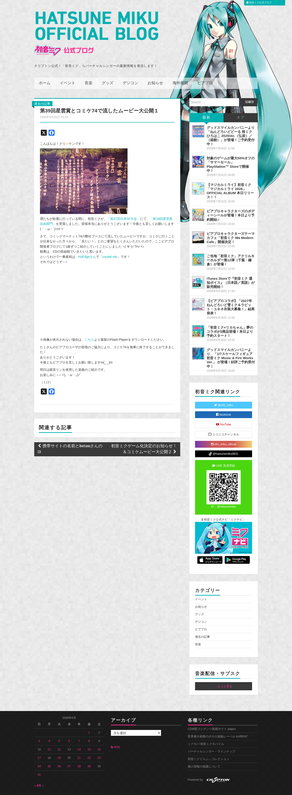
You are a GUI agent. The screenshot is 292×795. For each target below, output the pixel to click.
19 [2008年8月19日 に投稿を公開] (59, 745)
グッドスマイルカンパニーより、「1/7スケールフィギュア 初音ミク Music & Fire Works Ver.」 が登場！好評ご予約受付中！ (231, 345)
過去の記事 (42, 91)
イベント (67, 70)
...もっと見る (223, 673)
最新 (206, 105)
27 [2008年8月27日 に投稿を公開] (69, 753)
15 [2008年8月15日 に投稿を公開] (89, 737)
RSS (115, 734)
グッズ (107, 70)
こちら (89, 327)
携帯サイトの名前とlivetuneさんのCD (70, 436)
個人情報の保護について (204, 754)
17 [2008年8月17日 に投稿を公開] (39, 745)
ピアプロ (205, 70)
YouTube (223, 411)
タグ (241, 105)
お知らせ (155, 70)
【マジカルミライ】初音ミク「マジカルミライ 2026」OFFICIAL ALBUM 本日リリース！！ (230, 178)
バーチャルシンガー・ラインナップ (211, 739)
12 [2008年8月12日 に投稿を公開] (59, 737)
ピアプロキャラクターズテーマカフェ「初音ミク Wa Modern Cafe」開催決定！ (231, 225)
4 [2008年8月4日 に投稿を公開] (49, 728)
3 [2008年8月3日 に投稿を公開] (39, 728)
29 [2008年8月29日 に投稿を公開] (89, 753)
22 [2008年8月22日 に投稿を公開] (89, 745)
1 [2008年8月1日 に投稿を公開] (89, 720)
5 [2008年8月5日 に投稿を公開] (59, 728)
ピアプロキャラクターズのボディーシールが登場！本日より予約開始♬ (231, 203)
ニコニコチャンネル (223, 421)
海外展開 (180, 70)
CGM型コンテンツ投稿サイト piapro (212, 716)
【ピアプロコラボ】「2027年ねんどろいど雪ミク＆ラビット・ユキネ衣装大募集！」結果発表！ (231, 294)
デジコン (130, 70)
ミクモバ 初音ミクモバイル (206, 731)
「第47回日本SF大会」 (123, 206)
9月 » (40, 773)
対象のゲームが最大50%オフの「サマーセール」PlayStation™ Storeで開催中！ (231, 152)
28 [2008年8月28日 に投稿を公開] (79, 753)
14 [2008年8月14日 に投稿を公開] (79, 737)
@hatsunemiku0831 (223, 441)
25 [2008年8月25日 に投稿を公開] (49, 753)
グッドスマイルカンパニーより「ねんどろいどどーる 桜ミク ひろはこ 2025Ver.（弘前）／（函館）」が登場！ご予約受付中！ (231, 123)
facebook (223, 402)
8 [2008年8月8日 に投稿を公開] (89, 728)
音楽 (88, 70)
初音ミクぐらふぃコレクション (208, 746)
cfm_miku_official (223, 431)
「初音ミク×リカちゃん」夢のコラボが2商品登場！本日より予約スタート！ (230, 319)
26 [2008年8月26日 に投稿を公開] (59, 753)
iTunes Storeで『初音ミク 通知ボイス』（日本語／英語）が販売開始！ (231, 270)
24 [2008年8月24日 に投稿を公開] (39, 753)
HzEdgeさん (87, 244)
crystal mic (109, 244)
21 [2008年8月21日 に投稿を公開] (79, 745)
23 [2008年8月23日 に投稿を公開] (99, 745)
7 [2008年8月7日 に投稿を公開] (79, 728)
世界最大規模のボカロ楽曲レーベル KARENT (218, 724)
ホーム (44, 70)
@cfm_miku (223, 392)
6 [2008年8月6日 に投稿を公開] (69, 728)
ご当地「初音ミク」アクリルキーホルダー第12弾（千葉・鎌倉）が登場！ (231, 247)
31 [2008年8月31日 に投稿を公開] (39, 762)
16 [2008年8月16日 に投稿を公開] (99, 737)
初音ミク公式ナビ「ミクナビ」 (223, 506)
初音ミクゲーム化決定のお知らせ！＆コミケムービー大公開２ (144, 436)
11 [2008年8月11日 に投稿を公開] (49, 737)
